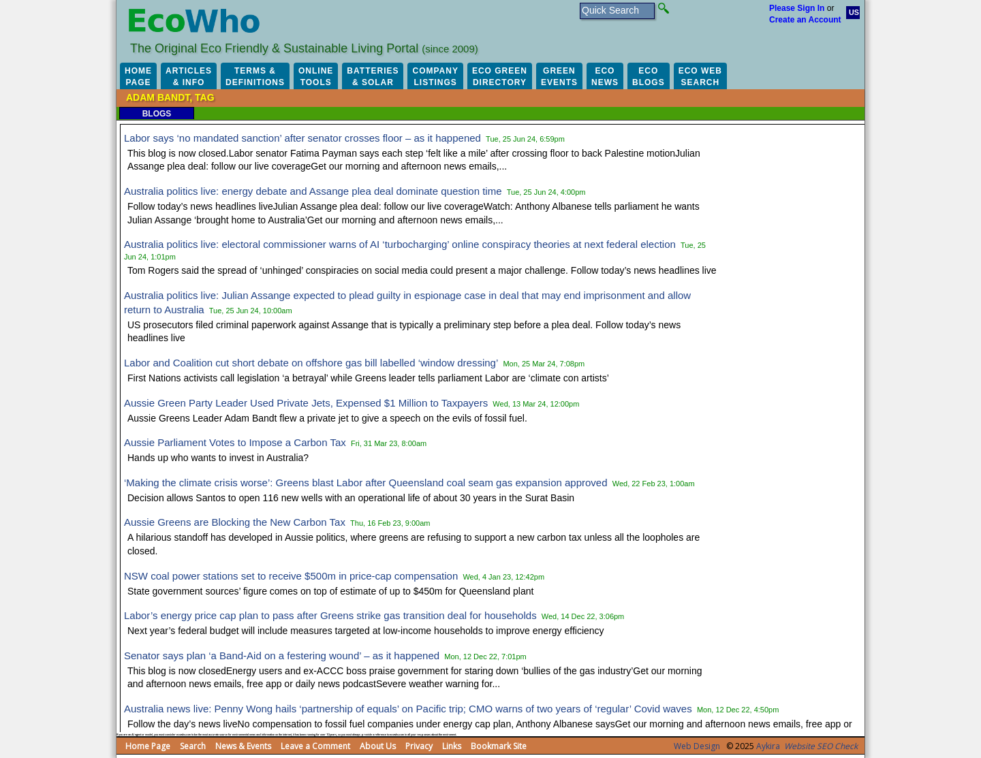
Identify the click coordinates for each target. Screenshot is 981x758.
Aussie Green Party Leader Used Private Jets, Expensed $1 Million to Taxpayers (306, 403)
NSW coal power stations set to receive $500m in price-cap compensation (291, 576)
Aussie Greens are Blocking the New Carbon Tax (234, 522)
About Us (378, 746)
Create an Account (805, 20)
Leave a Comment (315, 746)
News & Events (243, 746)
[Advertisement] (797, 333)
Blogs (157, 114)
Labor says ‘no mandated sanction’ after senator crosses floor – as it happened (302, 138)
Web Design (697, 746)
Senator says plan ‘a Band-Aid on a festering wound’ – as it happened (281, 655)
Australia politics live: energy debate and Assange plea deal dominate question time (313, 191)
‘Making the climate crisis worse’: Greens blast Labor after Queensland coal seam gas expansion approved (366, 482)
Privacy (419, 746)
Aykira (768, 746)
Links (451, 746)
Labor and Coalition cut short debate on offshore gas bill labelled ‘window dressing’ (311, 362)
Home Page (147, 746)
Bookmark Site (499, 746)
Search (193, 746)
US (854, 12)
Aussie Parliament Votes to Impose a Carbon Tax (235, 442)
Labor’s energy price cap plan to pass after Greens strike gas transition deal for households (330, 615)
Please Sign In (796, 8)
